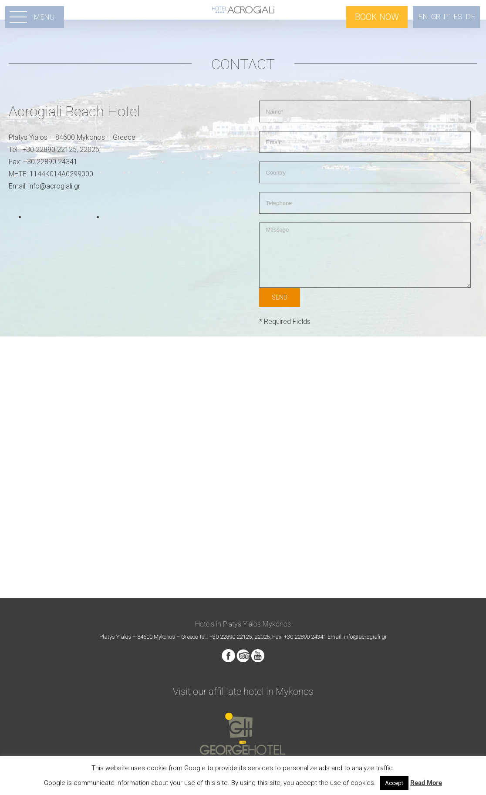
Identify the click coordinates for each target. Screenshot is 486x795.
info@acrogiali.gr (54, 186)
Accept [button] (394, 783)
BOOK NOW (377, 17)
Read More (426, 783)
